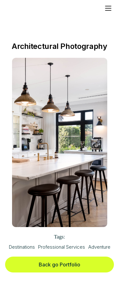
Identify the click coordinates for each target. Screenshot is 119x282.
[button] (108, 8)
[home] (26, 8)
